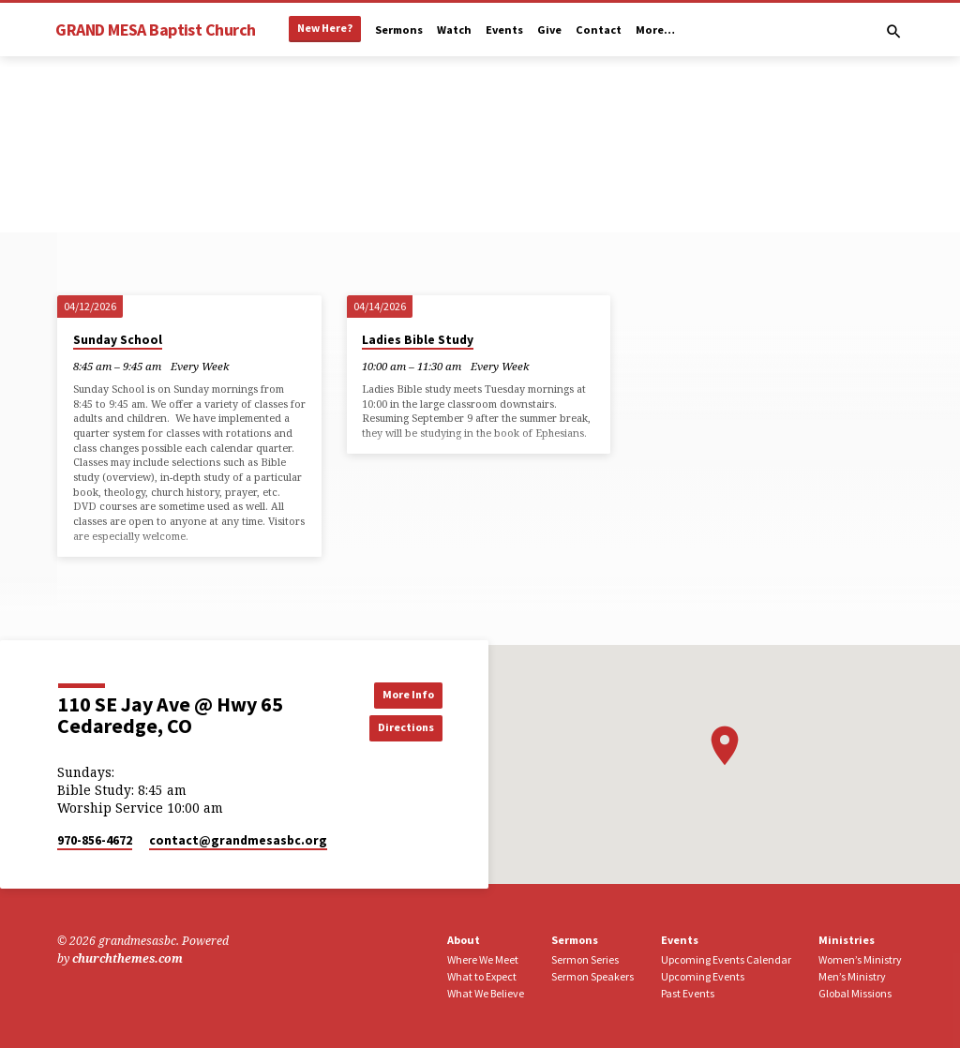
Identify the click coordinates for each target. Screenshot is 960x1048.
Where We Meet (482, 959)
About (463, 940)
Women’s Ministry (860, 959)
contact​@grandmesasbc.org (238, 840)
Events (504, 29)
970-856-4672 (94, 840)
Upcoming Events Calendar (726, 959)
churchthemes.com (127, 958)
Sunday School (117, 340)
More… (655, 29)
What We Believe (485, 993)
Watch (454, 29)
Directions (400, 728)
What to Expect (482, 976)
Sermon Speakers (592, 976)
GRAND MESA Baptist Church (155, 29)
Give (549, 29)
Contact (599, 29)
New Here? (324, 28)
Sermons (399, 29)
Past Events (687, 993)
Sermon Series (585, 959)
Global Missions (855, 993)
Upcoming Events (702, 976)
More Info (400, 694)
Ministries (846, 940)
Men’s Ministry (852, 976)
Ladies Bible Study (417, 340)
